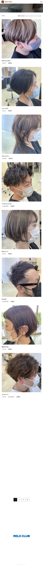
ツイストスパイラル (7, 204)
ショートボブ (5, 109)
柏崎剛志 (10, 63)
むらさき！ (4, 299)
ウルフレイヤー (5, 156)
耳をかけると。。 (6, 347)
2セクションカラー (6, 61)
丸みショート (5, 252)
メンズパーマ (5, 395)
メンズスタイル (5, 206)
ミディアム (4, 158)
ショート (4, 63)
